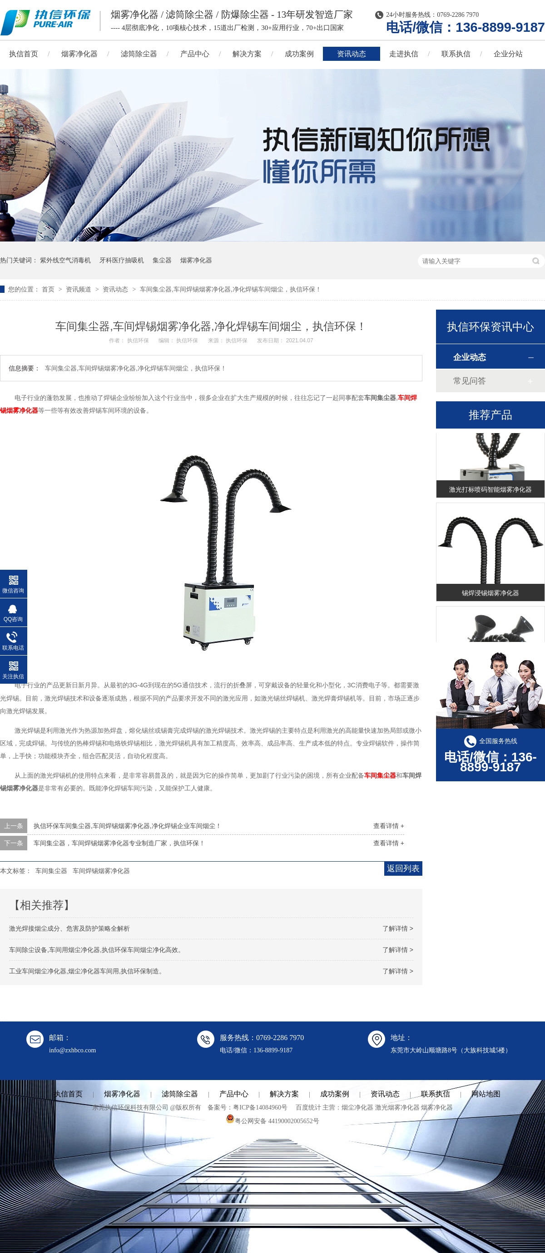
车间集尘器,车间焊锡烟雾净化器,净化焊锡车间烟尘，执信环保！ (231, 289)
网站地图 (485, 1094)
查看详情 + (388, 825)
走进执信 (403, 54)
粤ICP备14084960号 (260, 1107)
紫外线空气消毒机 (65, 260)
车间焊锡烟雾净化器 (101, 870)
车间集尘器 (380, 775)
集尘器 (162, 260)
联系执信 (456, 54)
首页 (49, 289)
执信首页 (68, 1094)
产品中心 (194, 54)
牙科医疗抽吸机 (121, 260)
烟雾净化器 (79, 54)
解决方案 (247, 54)
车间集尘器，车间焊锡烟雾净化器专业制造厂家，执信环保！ (119, 843)
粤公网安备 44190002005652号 (272, 1121)
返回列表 (403, 868)
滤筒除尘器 (139, 54)
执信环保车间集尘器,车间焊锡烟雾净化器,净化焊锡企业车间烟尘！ (128, 825)
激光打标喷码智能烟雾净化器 (490, 490)
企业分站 (508, 54)
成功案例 (299, 54)
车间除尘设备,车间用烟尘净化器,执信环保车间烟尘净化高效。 (96, 949)
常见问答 (469, 380)
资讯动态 (351, 54)
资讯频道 (79, 289)
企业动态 (469, 357)
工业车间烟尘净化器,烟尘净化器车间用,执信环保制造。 (87, 971)
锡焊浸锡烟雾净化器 (490, 593)
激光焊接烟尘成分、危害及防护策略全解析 (69, 928)
